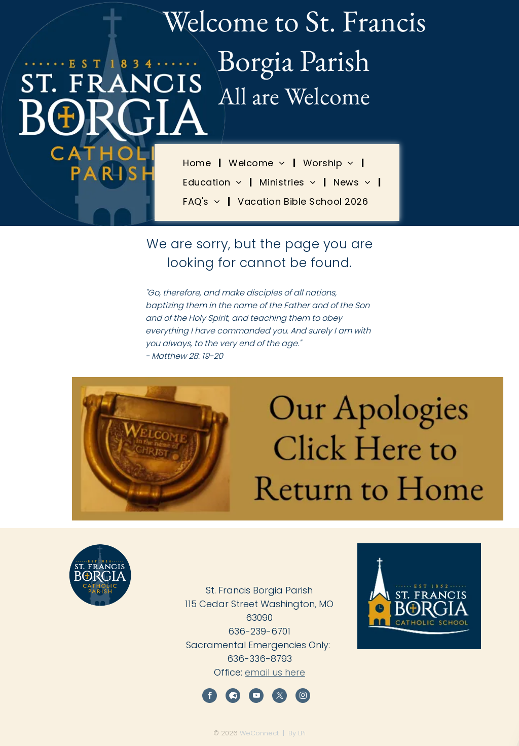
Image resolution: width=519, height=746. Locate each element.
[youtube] (256, 696)
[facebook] (209, 696)
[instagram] (302, 696)
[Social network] (233, 696)
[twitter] (279, 696)
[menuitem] (198, 162)
